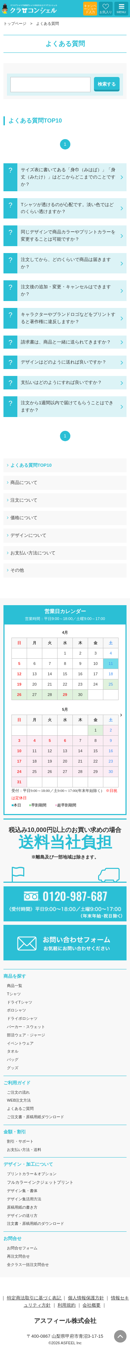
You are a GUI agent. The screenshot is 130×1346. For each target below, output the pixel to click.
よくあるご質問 (20, 1108)
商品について (23, 482)
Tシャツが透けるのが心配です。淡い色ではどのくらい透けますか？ (67, 208)
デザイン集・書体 (22, 1191)
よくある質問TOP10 (31, 465)
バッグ (12, 1059)
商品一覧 (14, 986)
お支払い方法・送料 (24, 1150)
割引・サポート (20, 1141)
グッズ (12, 1068)
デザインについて (28, 535)
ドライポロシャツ (22, 1018)
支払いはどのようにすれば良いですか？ (61, 382)
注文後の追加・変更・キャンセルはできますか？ (66, 290)
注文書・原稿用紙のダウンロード (35, 1223)
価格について (23, 517)
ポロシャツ (16, 1010)
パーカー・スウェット (26, 1027)
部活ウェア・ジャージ (26, 1035)
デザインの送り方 (22, 1215)
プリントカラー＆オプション (32, 1174)
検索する (107, 84)
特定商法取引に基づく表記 (34, 1297)
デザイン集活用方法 (24, 1199)
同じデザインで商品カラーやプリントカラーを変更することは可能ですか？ (68, 235)
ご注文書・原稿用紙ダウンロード (35, 1117)
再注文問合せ (18, 1256)
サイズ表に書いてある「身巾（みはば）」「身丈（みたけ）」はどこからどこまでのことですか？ (68, 177)
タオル (12, 1051)
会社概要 (92, 1305)
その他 (17, 570)
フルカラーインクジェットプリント (40, 1182)
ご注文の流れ (18, 1092)
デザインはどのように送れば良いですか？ (63, 362)
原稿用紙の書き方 (22, 1207)
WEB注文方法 (19, 1100)
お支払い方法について (32, 552)
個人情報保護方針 (86, 1297)
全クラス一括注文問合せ (28, 1264)
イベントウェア (20, 1043)
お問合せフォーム (22, 1248)
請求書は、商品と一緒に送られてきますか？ (66, 342)
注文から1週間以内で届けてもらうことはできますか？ (67, 406)
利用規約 (67, 1305)
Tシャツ (14, 994)
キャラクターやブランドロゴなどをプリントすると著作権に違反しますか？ (68, 318)
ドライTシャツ (19, 1002)
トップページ (14, 23)
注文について (23, 500)
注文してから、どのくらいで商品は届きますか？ (66, 263)
